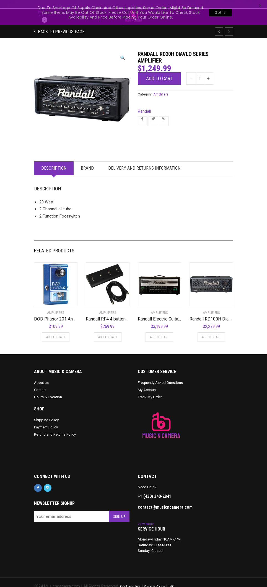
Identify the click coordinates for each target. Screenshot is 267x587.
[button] (122, 49)
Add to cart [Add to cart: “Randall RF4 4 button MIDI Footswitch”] (107, 329)
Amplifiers (161, 86)
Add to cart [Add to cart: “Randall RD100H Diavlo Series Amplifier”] (211, 329)
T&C (171, 578)
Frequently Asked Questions (160, 374)
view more (146, 515)
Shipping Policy (46, 412)
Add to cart (159, 70)
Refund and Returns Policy (55, 426)
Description (53, 159)
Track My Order (150, 389)
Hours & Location (48, 389)
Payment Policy (46, 419)
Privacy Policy (154, 578)
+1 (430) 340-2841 (154, 488)
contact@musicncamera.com (165, 498)
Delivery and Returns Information (144, 159)
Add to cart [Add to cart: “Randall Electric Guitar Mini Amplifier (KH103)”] (159, 329)
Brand (87, 159)
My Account (147, 381)
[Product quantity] (200, 70)
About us (41, 374)
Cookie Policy (130, 578)
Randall (144, 102)
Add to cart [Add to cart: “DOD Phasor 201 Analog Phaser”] (55, 329)
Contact (40, 381)
